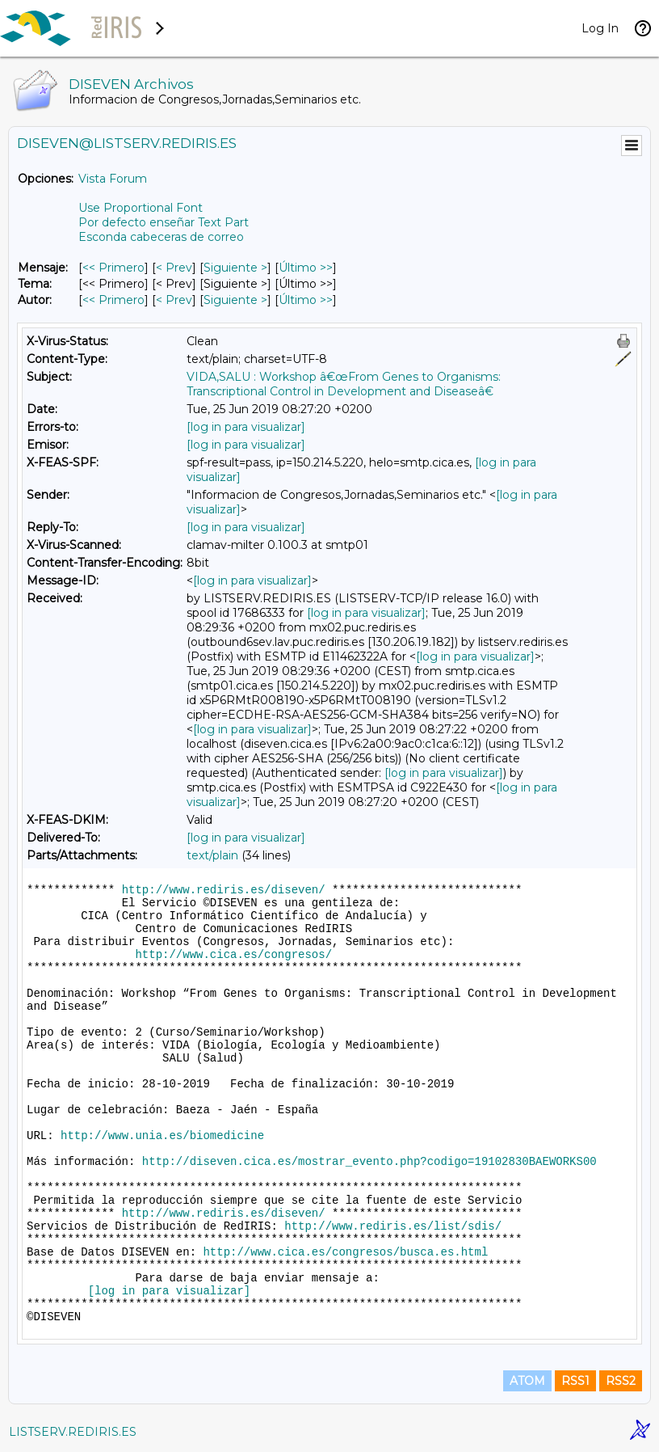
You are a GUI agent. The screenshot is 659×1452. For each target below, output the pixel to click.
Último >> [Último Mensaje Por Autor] (306, 300)
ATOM (527, 1381)
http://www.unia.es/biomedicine (162, 1135)
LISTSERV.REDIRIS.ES (72, 1432)
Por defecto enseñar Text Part (163, 222)
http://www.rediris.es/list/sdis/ (393, 1226)
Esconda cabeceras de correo (161, 237)
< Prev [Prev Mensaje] (174, 267)
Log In (600, 28)
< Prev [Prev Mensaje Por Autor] (174, 300)
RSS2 (621, 1381)
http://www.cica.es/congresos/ (233, 954)
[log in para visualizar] (246, 427)
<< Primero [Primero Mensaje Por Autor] (113, 300)
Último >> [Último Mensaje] (306, 267)
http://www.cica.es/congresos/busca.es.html (345, 1252)
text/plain (212, 855)
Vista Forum (112, 178)
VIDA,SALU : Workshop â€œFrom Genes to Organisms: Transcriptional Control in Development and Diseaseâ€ (344, 384)
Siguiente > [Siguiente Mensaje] (235, 267)
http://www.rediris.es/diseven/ (223, 890)
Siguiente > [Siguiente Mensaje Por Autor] (235, 300)
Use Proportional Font (140, 207)
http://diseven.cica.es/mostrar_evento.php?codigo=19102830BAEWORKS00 (369, 1161)
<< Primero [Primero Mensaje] (113, 267)
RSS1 (575, 1381)
